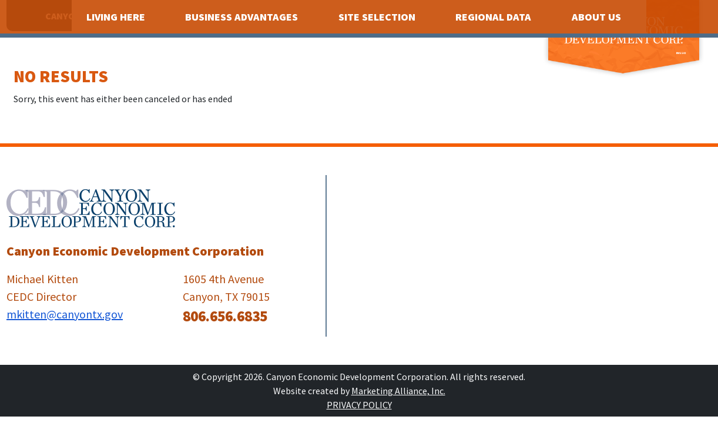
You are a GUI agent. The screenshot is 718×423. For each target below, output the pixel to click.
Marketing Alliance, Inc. (398, 391)
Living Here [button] (116, 17)
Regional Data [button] (494, 17)
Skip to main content (0, 10)
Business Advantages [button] (242, 17)
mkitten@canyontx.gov (64, 314)
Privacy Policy (359, 405)
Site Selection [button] (378, 17)
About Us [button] (597, 17)
